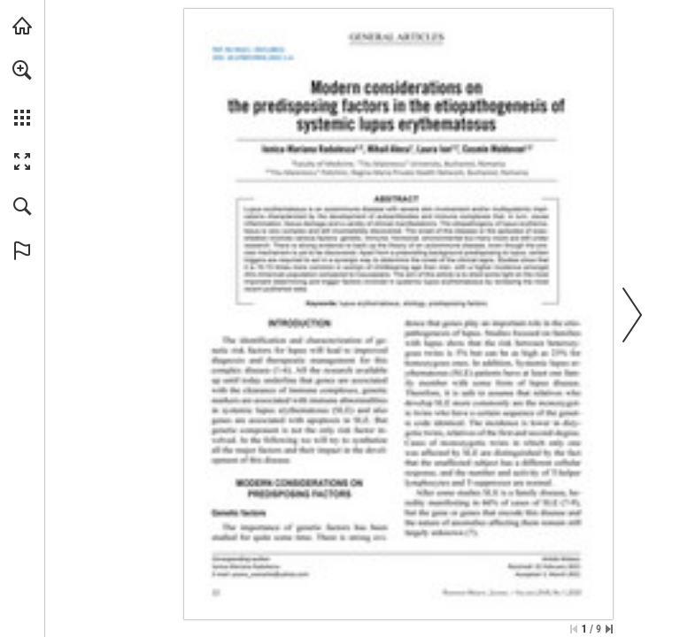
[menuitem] (22, 93)
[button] (22, 70)
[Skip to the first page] (573, 629)
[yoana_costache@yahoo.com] (270, 574)
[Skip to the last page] (609, 629)
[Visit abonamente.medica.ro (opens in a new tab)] (22, 26)
